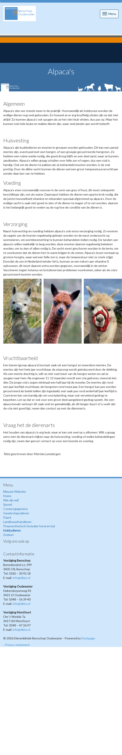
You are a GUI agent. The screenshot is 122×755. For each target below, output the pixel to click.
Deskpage (88, 638)
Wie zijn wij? (11, 500)
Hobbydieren (12, 530)
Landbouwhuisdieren (17, 522)
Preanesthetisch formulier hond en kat (29, 526)
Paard (7, 517)
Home (7, 496)
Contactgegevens (15, 509)
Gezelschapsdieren (16, 513)
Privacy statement (17, 645)
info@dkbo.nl (21, 578)
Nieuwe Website (14, 491)
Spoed (7, 504)
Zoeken (8, 535)
